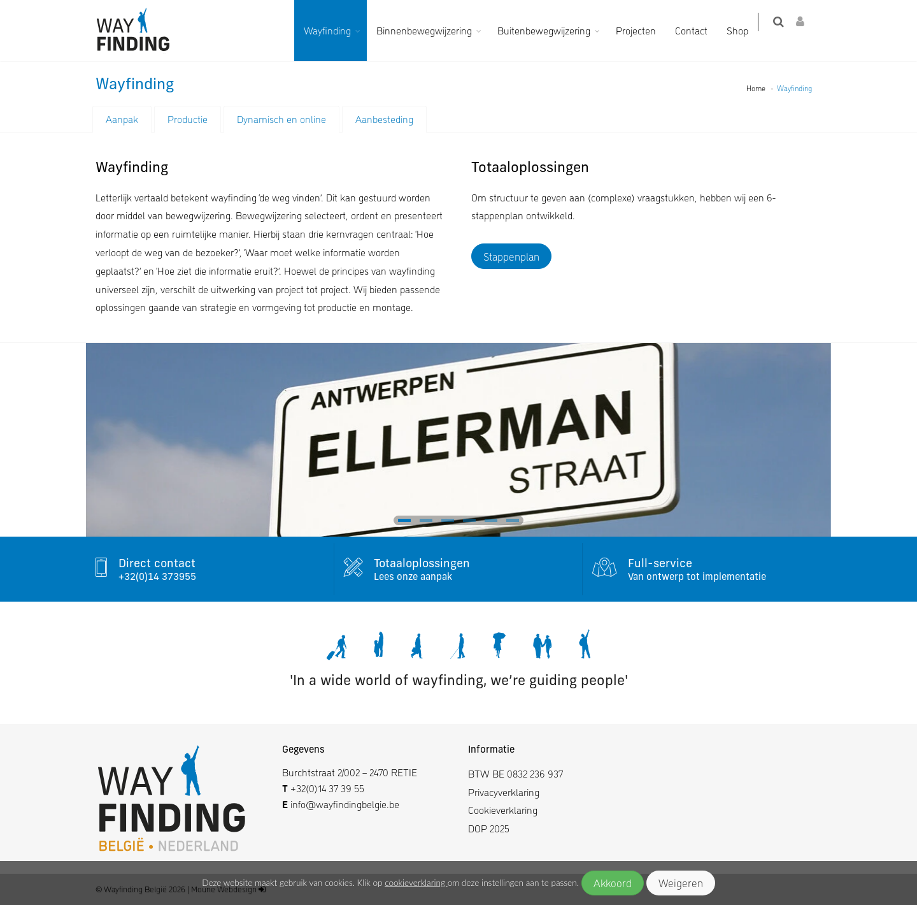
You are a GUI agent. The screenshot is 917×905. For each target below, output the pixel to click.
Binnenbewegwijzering (432, 30)
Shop (745, 30)
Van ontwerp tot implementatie (697, 578)
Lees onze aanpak (413, 578)
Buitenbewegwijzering (551, 30)
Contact (699, 30)
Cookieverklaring (502, 809)
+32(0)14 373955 (157, 578)
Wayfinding (335, 30)
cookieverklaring (416, 883)
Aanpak (122, 119)
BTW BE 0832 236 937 (515, 773)
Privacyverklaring (503, 792)
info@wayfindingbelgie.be (343, 804)
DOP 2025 (488, 828)
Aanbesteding (384, 119)
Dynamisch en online (281, 119)
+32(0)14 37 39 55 (327, 788)
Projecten (643, 30)
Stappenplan (511, 256)
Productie (187, 119)
